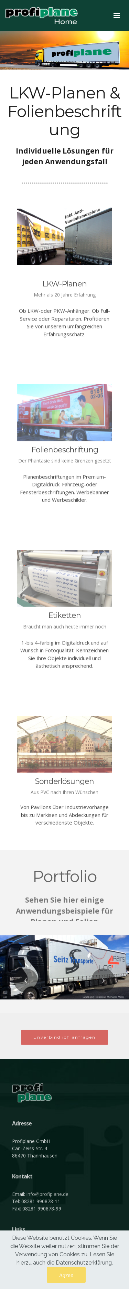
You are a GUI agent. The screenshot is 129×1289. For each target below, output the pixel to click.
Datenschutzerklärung (84, 1262)
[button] (26, 980)
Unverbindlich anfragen (64, 1045)
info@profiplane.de (47, 1216)
